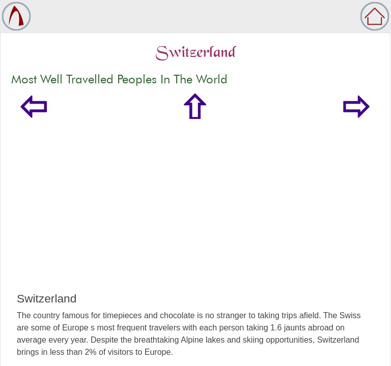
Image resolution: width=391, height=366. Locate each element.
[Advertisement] (195, 215)
